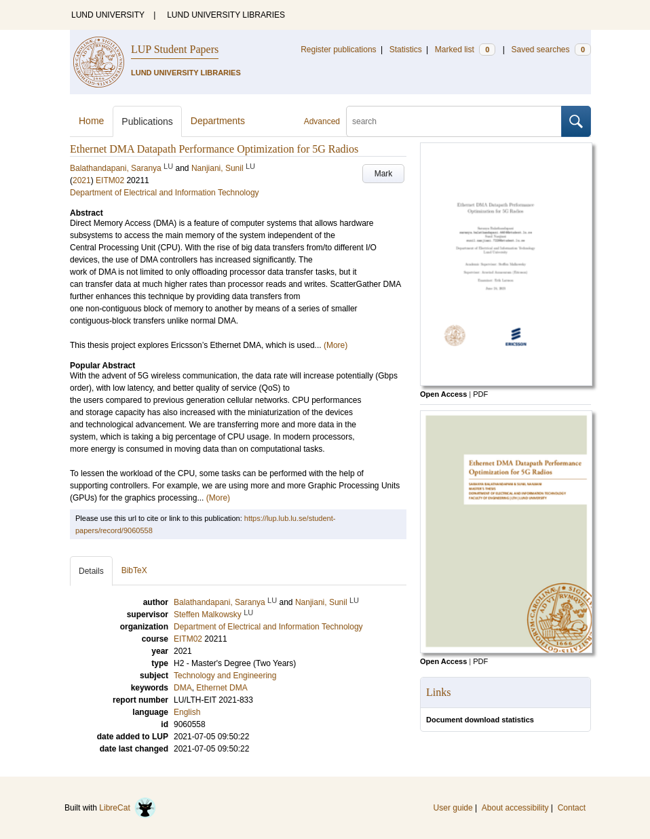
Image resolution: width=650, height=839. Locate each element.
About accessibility (515, 808)
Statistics (405, 49)
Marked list (465, 49)
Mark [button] (384, 173)
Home (91, 120)
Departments (218, 120)
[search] (454, 121)
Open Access (443, 394)
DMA (183, 687)
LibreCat (127, 808)
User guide (453, 808)
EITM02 (110, 180)
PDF (480, 394)
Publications (147, 121)
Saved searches (551, 49)
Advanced (322, 121)
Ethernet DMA (221, 687)
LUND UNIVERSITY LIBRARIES (226, 15)
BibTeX (134, 570)
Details (91, 571)
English (187, 712)
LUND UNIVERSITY (108, 15)
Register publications (338, 49)
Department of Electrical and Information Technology (164, 192)
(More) (335, 345)
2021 (82, 180)
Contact (572, 808)
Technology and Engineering (225, 675)
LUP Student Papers (174, 49)
